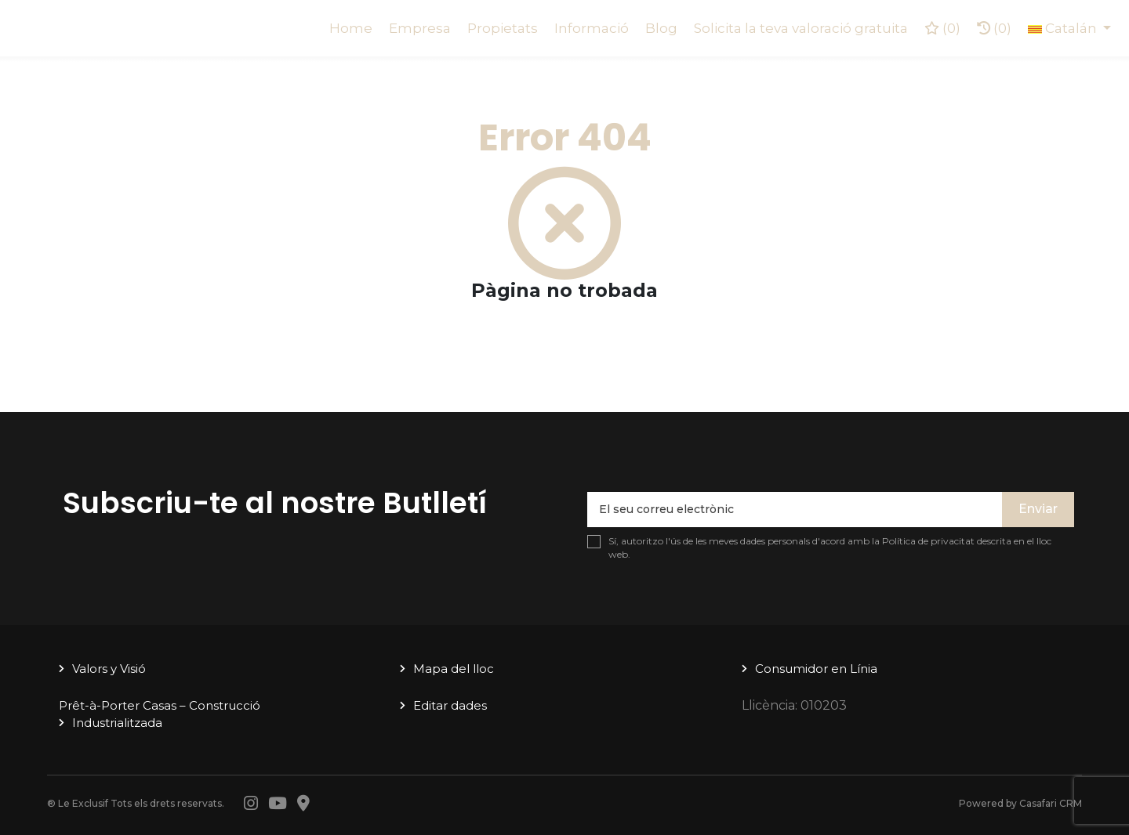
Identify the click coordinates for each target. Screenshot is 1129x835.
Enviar (1038, 508)
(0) (994, 28)
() (942, 28)
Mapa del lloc (453, 668)
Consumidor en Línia (816, 668)
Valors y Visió (109, 668)
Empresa (420, 28)
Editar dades (450, 705)
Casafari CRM (1050, 803)
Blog (661, 28)
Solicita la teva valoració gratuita (801, 28)
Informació (591, 28)
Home (350, 28)
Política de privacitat (928, 541)
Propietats (502, 28)
